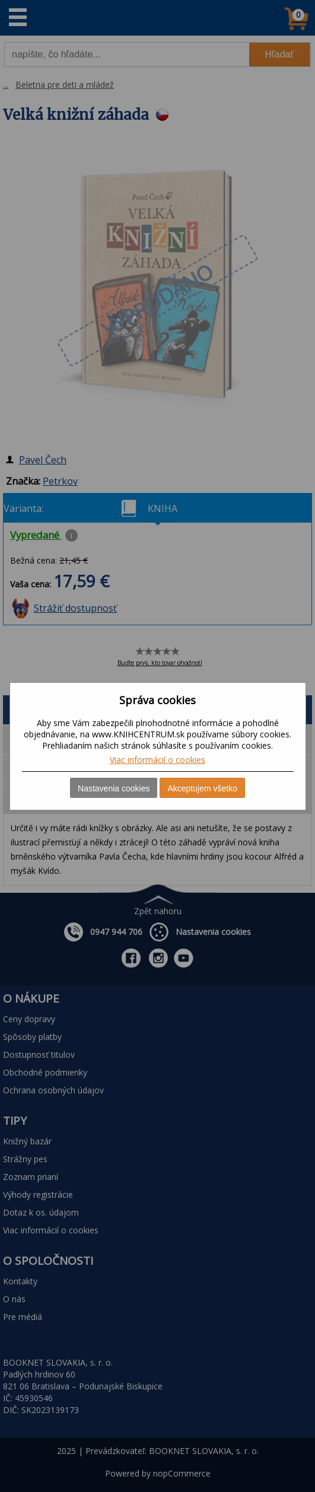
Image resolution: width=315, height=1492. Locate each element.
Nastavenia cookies (113, 788)
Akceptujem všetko (202, 788)
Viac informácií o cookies (157, 759)
